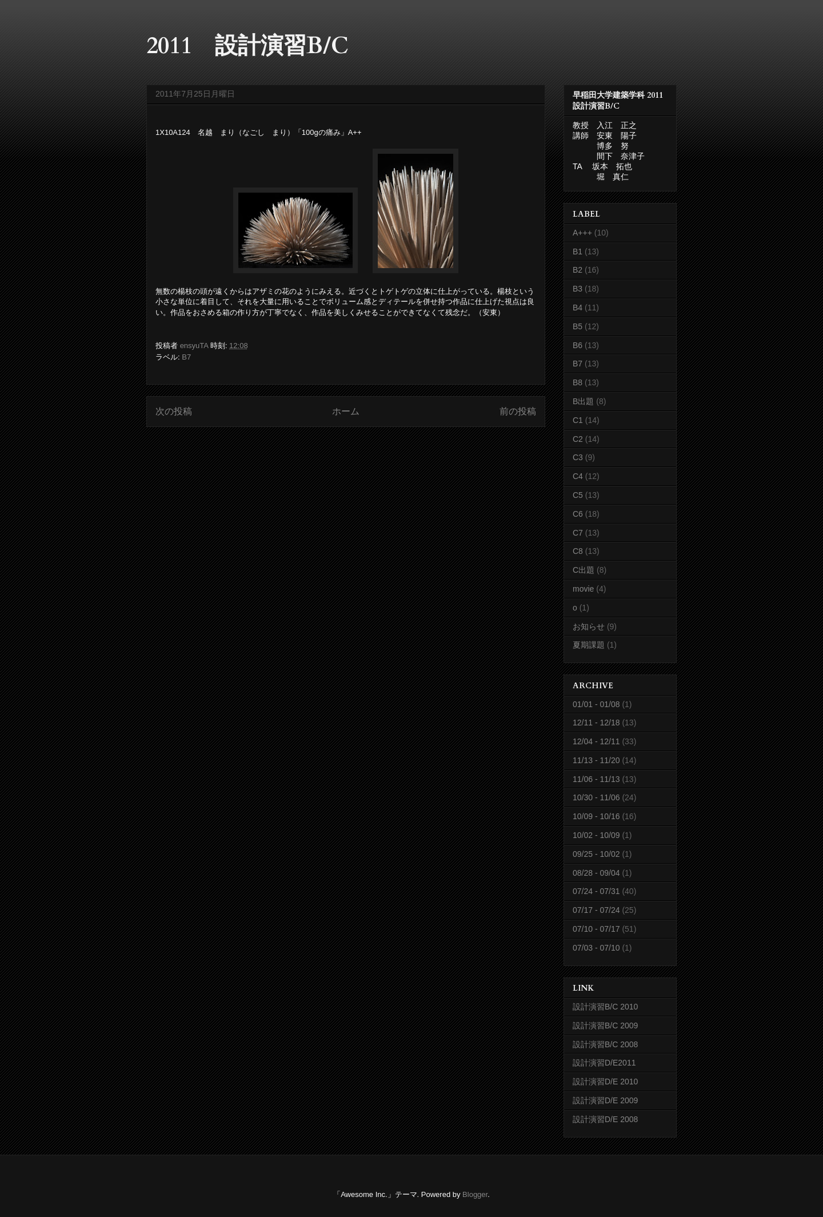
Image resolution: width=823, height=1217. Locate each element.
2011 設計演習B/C (247, 46)
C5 (578, 495)
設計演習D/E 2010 (605, 1081)
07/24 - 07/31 (596, 891)
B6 (577, 345)
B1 (577, 251)
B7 (186, 357)
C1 (578, 420)
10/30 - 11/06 (596, 797)
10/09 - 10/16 (596, 816)
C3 (578, 457)
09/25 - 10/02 (596, 854)
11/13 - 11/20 (596, 760)
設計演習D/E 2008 (605, 1119)
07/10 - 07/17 (596, 928)
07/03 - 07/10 (596, 947)
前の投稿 (518, 411)
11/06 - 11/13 (596, 779)
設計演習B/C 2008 (605, 1044)
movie (583, 588)
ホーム (345, 411)
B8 (577, 382)
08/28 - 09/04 (596, 872)
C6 (578, 513)
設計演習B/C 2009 (605, 1025)
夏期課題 (589, 644)
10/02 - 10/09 (596, 835)
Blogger (475, 1194)
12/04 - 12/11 (596, 741)
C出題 (583, 569)
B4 (577, 307)
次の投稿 (173, 411)
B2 (577, 269)
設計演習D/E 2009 (605, 1100)
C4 (578, 476)
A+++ (582, 232)
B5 (577, 326)
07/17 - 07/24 (596, 910)
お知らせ (589, 626)
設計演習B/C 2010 (605, 1006)
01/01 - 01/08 (596, 704)
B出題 (583, 401)
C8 (578, 551)
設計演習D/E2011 (604, 1062)
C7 (578, 532)
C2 (578, 439)
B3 (577, 288)
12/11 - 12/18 (596, 722)
